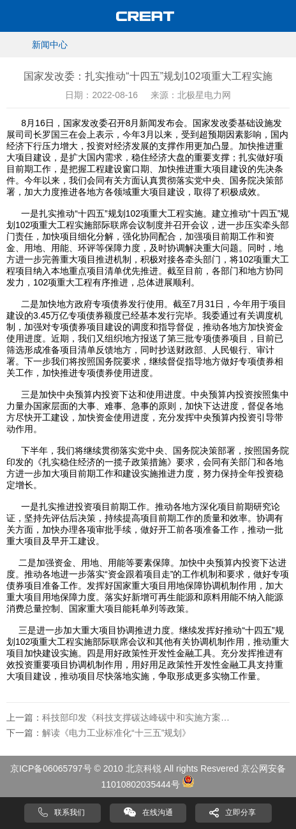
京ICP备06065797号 (51, 768)
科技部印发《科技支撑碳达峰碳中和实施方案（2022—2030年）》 (137, 717)
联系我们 (69, 812)
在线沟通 (157, 812)
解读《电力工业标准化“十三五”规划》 (116, 733)
